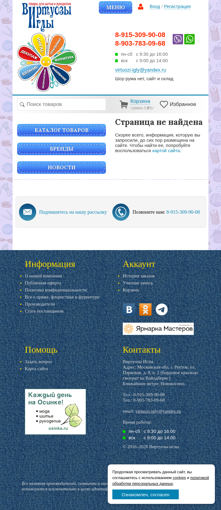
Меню (115, 7)
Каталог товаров (61, 130)
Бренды (61, 148)
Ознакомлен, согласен (146, 494)
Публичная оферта (43, 282)
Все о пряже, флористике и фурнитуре (62, 296)
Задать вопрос (38, 361)
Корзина (131, 289)
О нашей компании (43, 275)
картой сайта (166, 150)
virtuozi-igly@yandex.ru (158, 411)
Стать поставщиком (44, 311)
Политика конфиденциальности (56, 289)
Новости (62, 167)
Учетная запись (138, 282)
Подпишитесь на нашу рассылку (73, 212)
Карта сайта (36, 368)
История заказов (139, 275)
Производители (40, 304)
